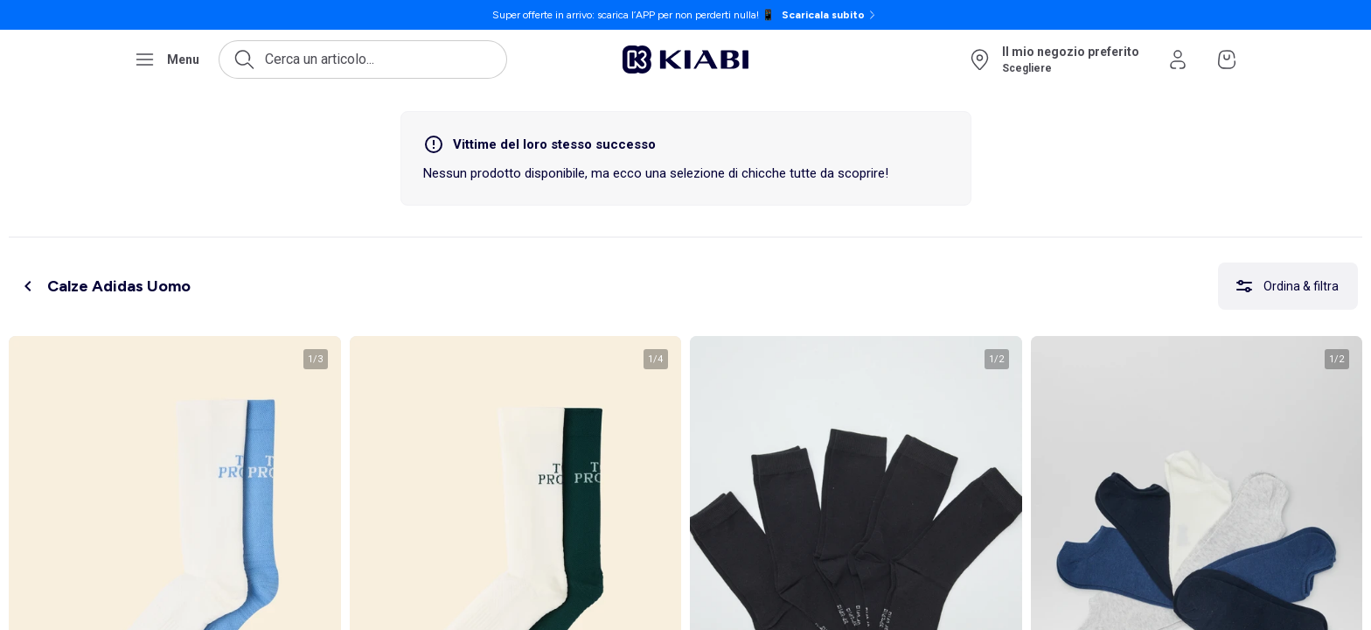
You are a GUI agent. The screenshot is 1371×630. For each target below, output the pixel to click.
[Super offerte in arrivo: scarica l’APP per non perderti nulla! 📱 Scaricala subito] (685, 15)
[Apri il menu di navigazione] (166, 59)
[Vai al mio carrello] (1226, 59)
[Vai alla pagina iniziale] (685, 60)
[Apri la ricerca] (363, 59)
